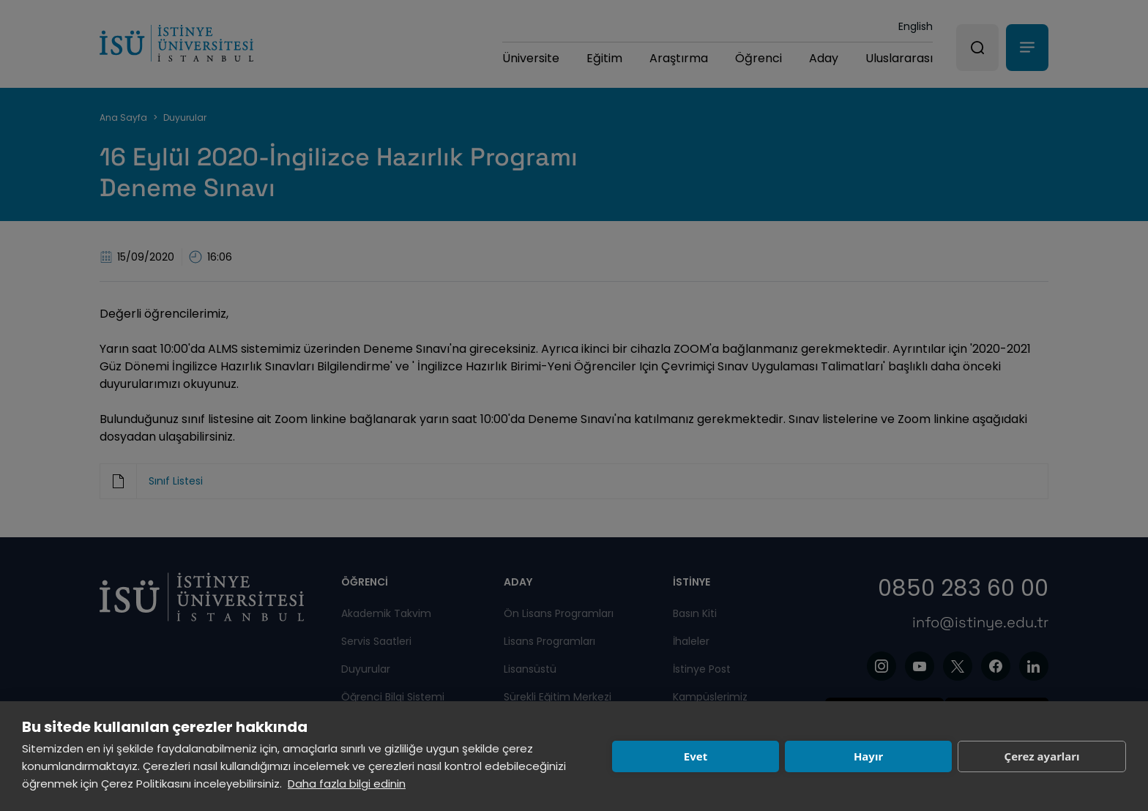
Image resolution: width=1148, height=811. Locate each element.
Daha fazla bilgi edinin (347, 783)
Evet (695, 756)
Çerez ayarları (1042, 756)
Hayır (868, 756)
